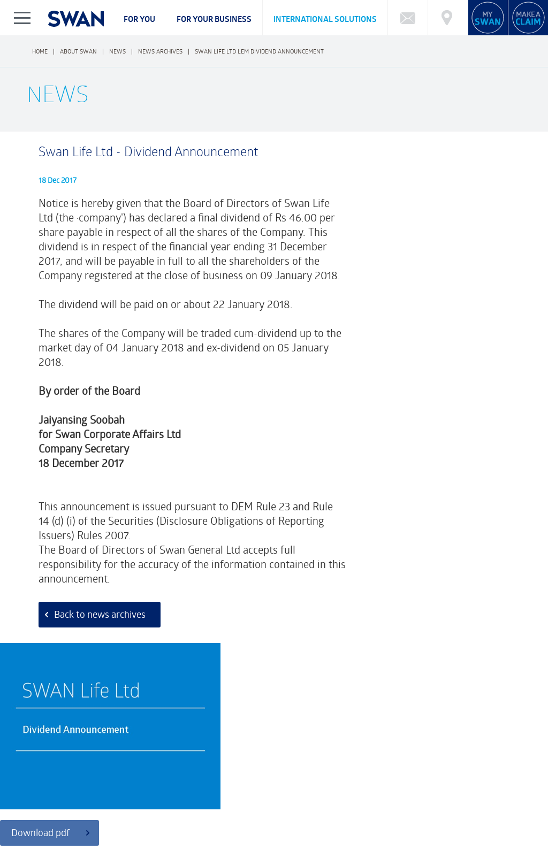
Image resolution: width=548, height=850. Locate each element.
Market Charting (482, 772)
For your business (214, 19)
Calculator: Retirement (350, 772)
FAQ (35, 772)
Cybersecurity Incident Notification (86, 783)
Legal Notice (103, 844)
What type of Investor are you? (174, 772)
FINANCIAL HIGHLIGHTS (263, 815)
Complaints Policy (56, 824)
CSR (209, 815)
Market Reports (421, 772)
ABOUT (41, 815)
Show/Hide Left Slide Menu (22, 17)
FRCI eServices (498, 838)
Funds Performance (83, 772)
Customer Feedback (204, 721)
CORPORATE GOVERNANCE (105, 815)
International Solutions (325, 19)
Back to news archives (97, 627)
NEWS (321, 815)
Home (40, 51)
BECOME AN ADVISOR (443, 815)
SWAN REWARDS (371, 815)
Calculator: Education (268, 772)
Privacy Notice (51, 844)
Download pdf (404, 292)
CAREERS (174, 815)
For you (139, 19)
